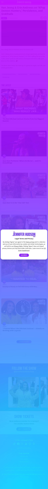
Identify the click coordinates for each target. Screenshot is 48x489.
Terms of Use (30, 242)
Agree (24, 255)
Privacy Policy (18, 246)
